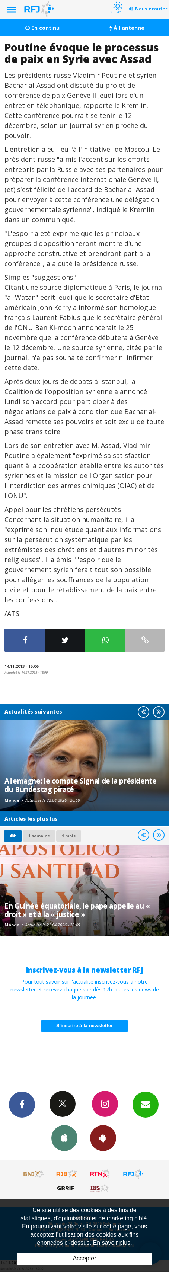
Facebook (22, 1104)
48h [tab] (12, 836)
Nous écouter (151, 9)
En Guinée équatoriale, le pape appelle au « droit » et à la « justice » (77, 910)
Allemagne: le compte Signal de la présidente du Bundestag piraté (80, 785)
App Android (103, 1137)
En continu (42, 27)
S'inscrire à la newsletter (84, 1025)
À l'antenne (126, 27)
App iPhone (64, 1137)
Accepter (84, 1258)
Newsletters (146, 1104)
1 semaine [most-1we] (39, 836)
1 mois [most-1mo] (69, 836)
